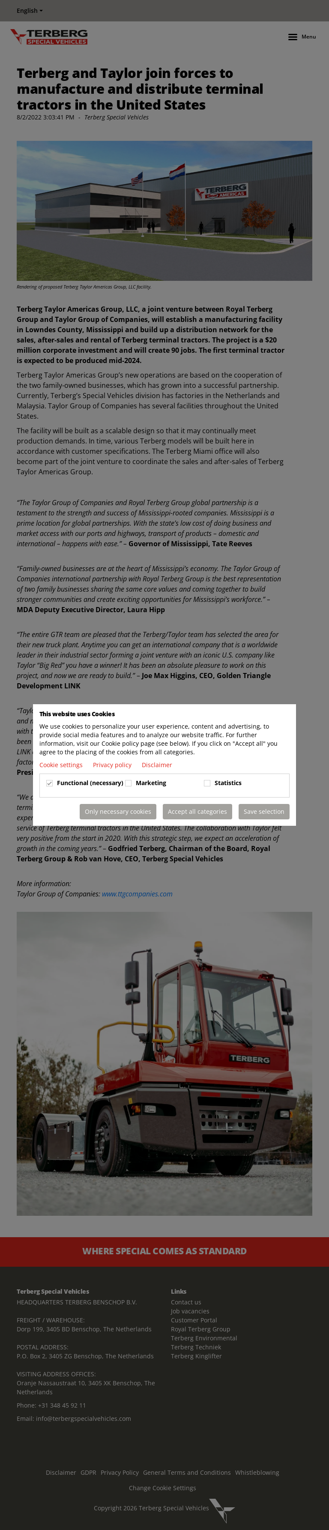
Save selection (264, 811)
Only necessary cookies (118, 811)
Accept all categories (197, 811)
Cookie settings (61, 765)
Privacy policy (113, 765)
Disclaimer (157, 765)
